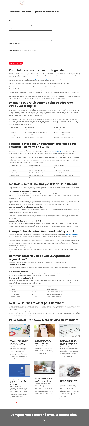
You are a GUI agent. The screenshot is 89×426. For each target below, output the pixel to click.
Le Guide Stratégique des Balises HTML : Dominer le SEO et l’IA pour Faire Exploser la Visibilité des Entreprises (69, 342)
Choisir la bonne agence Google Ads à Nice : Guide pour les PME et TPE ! (43, 341)
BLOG (69, 3)
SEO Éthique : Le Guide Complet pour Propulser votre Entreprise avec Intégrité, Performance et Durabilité (44, 379)
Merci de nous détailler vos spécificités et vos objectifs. (23, 50)
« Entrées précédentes (14, 402)
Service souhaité (13, 36)
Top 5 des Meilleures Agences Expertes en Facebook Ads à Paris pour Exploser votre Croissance (19, 382)
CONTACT (75, 3)
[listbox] (30, 39)
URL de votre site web (14, 43)
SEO (64, 3)
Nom (32, 25)
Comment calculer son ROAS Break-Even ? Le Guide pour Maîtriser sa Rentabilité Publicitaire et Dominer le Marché (19, 343)
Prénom (10, 25)
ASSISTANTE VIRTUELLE (54, 3)
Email (10, 28)
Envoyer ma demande (16, 63)
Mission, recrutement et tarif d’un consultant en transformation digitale (69, 381)
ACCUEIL (43, 3)
